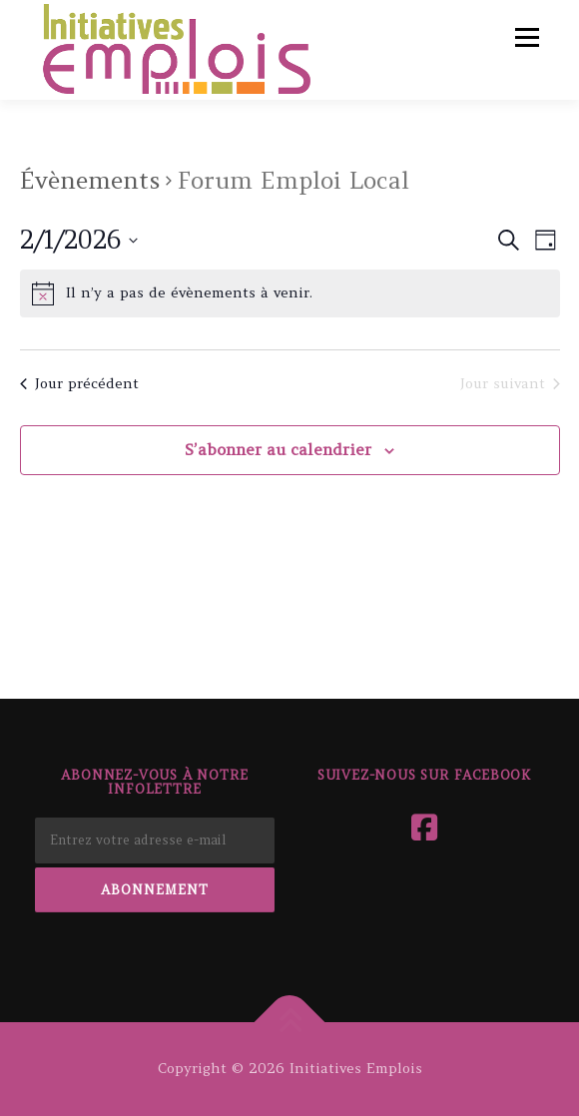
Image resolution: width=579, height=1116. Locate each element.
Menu (525, 37)
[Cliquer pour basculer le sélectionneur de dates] (79, 241)
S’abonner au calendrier (278, 449)
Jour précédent (79, 383)
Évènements (90, 180)
